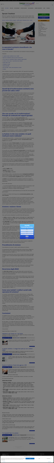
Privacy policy (4, 461)
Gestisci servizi (49, 461)
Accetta (30, 458)
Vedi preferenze (48, 458)
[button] (52, 456)
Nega (39, 458)
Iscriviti (27, 236)
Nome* (27, 229)
